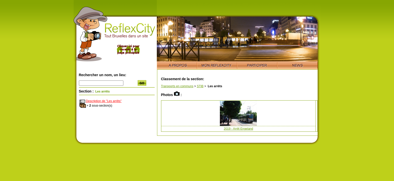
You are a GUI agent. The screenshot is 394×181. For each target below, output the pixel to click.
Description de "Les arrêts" (104, 101)
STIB (200, 86)
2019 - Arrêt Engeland (238, 128)
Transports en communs (177, 86)
